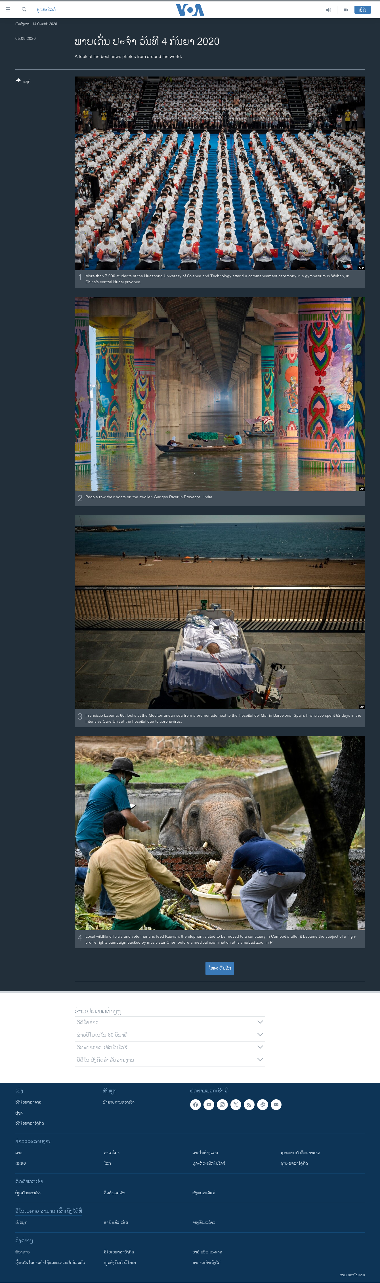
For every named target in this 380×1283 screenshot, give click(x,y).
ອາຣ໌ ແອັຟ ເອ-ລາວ (207, 1252)
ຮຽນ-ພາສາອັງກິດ (294, 1163)
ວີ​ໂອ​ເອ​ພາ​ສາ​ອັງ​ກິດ (119, 1252)
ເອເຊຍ (20, 1163)
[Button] (23, 82)
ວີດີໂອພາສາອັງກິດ (29, 1123)
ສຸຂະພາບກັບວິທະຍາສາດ (300, 1153)
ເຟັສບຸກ (21, 1223)
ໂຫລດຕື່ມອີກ (220, 968)
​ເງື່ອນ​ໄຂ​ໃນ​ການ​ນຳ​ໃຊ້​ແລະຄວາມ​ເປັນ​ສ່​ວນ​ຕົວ (50, 1263)
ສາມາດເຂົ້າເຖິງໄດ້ (206, 1263)
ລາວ (18, 1153)
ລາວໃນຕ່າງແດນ (205, 1153)
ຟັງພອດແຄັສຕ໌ (203, 1193)
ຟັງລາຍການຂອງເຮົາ (119, 1102)
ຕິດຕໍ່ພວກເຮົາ (114, 1193)
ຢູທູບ (19, 1113)
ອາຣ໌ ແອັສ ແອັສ (116, 1223)
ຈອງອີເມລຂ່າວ (203, 1223)
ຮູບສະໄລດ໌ (46, 10)
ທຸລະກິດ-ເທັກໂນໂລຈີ (208, 1163)
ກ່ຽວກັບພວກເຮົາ (28, 1193)
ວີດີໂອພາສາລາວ (28, 1102)
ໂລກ (107, 1163)
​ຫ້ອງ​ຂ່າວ (22, 1252)
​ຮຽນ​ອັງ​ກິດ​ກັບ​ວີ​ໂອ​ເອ (120, 1263)
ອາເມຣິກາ (111, 1153)
